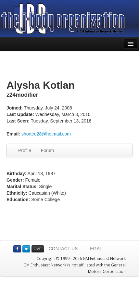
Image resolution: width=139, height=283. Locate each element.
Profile (24, 150)
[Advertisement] (69, 66)
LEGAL (94, 248)
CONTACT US (63, 248)
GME (38, 249)
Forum (47, 150)
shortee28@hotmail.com (46, 133)
